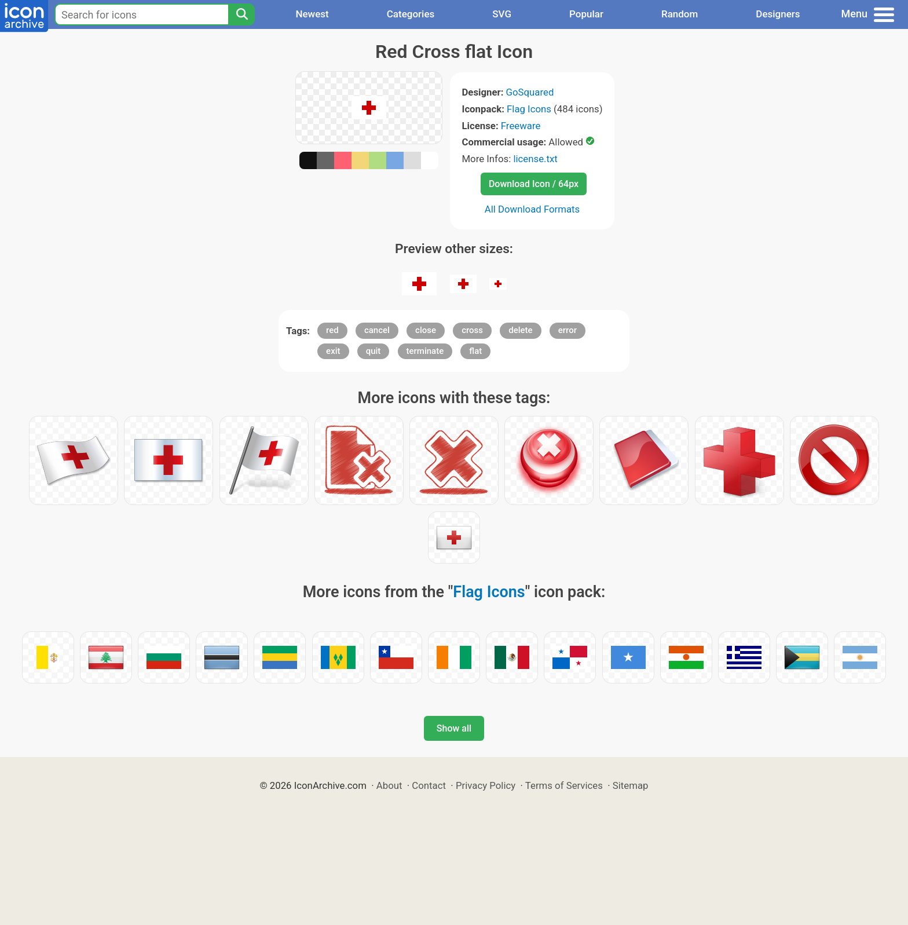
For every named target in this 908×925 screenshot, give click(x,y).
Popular (586, 14)
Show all (454, 728)
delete (520, 330)
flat (475, 351)
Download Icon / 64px (534, 183)
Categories (411, 14)
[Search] (241, 14)
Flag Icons (529, 109)
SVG (501, 14)
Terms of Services (564, 785)
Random (679, 14)
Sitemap (631, 785)
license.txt (535, 158)
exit (333, 351)
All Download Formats (532, 209)
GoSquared (530, 92)
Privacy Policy (485, 785)
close (425, 330)
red (332, 330)
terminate (425, 351)
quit (373, 351)
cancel (377, 330)
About (389, 785)
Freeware (521, 125)
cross (472, 330)
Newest (311, 14)
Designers (778, 14)
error (567, 330)
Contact (429, 785)
